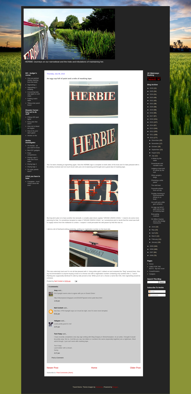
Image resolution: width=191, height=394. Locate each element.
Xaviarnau (99, 387)
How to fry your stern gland (32, 132)
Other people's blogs (156, 176)
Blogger (115, 387)
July (153, 156)
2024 (152, 94)
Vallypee (57, 321)
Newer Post (52, 368)
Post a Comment (57, 358)
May (153, 230)
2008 (152, 249)
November (155, 143)
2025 (152, 91)
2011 (152, 134)
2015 (152, 122)
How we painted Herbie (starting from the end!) (33, 80)
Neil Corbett (58, 308)
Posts (152, 291)
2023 (152, 97)
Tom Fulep (58, 334)
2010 (152, 138)
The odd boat (156, 185)
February (155, 239)
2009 (152, 246)
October (155, 146)
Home (94, 368)
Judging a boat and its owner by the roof (158, 170)
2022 (152, 100)
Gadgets (152, 274)
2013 (152, 128)
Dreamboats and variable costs (157, 164)
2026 (152, 88)
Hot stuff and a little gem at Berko (158, 203)
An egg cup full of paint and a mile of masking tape (157, 209)
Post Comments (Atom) (65, 373)
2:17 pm (57, 353)
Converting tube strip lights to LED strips (33, 94)
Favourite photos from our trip (157, 189)
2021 (152, 104)
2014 (152, 125)
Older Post (135, 368)
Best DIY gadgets (33, 150)
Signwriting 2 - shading (32, 88)
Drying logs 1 (32, 167)
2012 (152, 131)
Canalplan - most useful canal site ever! (33, 183)
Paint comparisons (31, 154)
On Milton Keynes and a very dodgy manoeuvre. (158, 221)
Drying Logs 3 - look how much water (32, 159)
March (154, 236)
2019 (152, 110)
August (154, 153)
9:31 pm (57, 314)
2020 (152, 107)
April (153, 233)
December (155, 140)
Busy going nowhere (155, 215)
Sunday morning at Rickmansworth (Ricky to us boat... (157, 196)
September (156, 149)
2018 (152, 113)
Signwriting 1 (31, 85)
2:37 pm (57, 327)
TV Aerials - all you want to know (33, 147)
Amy (55, 290)
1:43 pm (57, 301)
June (154, 227)
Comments (153, 295)
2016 (152, 119)
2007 (152, 252)
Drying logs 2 (32, 164)
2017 (152, 116)
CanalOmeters (154, 271)
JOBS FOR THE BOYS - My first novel (156, 267)
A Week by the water (156, 159)
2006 (152, 255)
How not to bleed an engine (33, 127)
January (155, 242)
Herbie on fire (32, 135)
